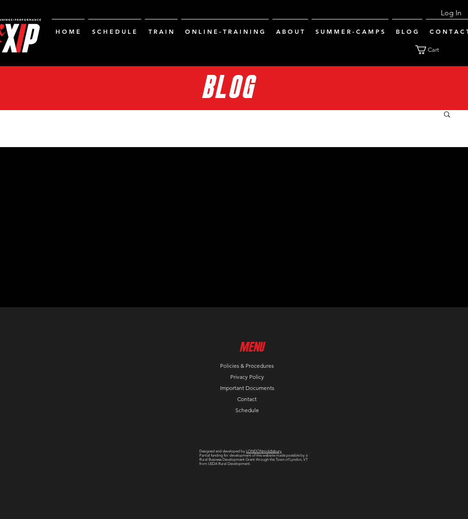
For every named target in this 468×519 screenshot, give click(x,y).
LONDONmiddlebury (264, 451)
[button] (432, 49)
